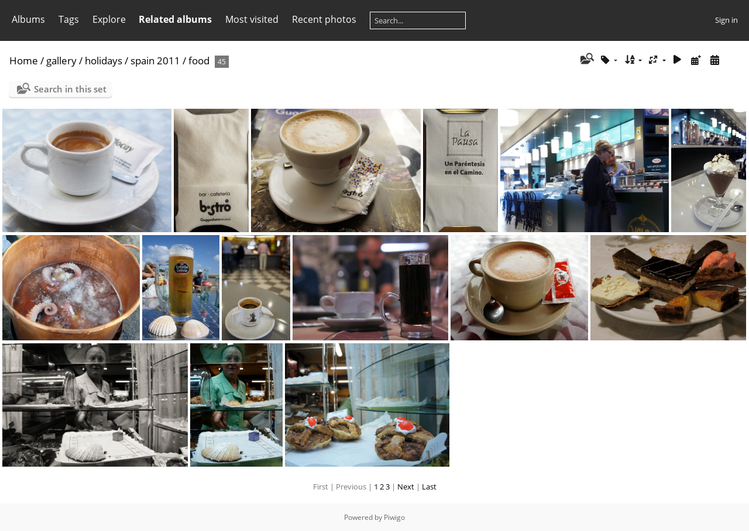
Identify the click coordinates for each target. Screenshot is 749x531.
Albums (28, 19)
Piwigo (394, 517)
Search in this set (70, 89)
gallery (61, 60)
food (198, 60)
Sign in (726, 20)
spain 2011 (155, 60)
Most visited (252, 19)
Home (23, 60)
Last (429, 486)
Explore (109, 19)
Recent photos (324, 19)
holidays (103, 60)
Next (405, 486)
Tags (69, 19)
